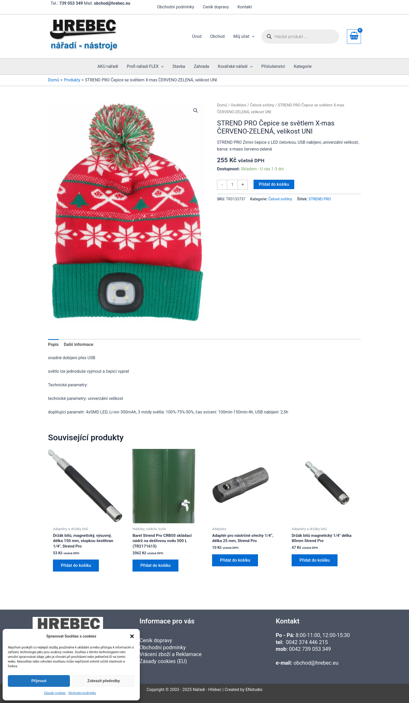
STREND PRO (320, 199)
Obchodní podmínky (82, 693)
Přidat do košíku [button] (76, 566)
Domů (222, 105)
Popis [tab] (53, 344)
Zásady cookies (54, 693)
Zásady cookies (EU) (163, 661)
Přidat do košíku (274, 184)
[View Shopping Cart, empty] (354, 36)
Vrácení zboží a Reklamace (171, 654)
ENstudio (253, 689)
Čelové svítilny (262, 105)
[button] (132, 636)
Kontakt (244, 6)
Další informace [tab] (78, 344)
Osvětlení (238, 105)
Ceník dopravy (216, 6)
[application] (252, 36)
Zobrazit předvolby (103, 680)
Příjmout (38, 680)
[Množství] (232, 185)
